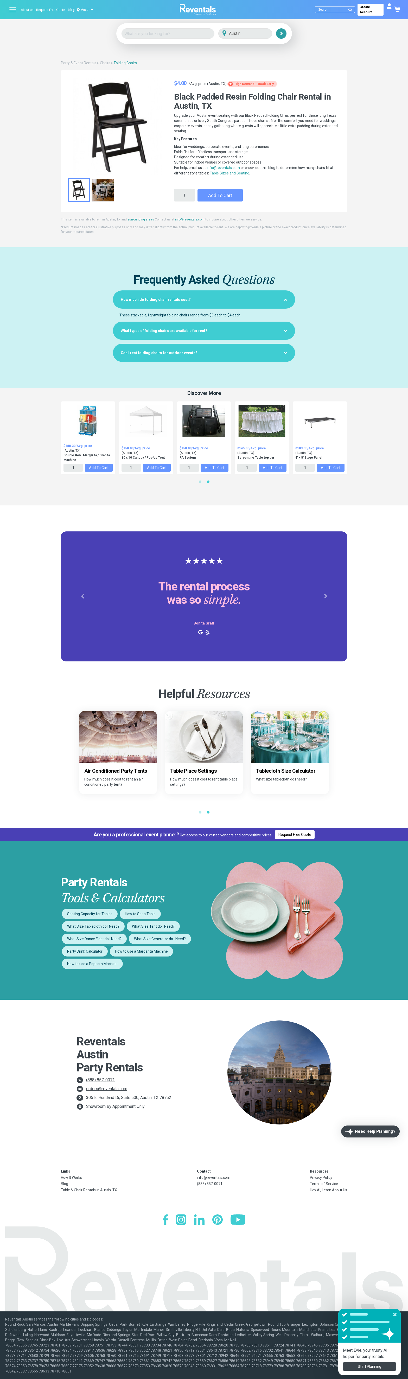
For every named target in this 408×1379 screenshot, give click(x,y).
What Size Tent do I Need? (153, 926)
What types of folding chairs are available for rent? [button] (204, 331)
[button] (82, 596)
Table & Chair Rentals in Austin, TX (89, 1190)
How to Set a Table (140, 914)
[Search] (336, 9)
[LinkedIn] (199, 1220)
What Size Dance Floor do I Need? (94, 939)
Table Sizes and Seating (229, 173)
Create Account (366, 9)
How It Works (71, 1177)
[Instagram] (181, 1220)
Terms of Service (324, 1184)
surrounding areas (141, 219)
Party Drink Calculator (85, 951)
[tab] (204, 299)
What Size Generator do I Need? (160, 939)
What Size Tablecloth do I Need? (93, 926)
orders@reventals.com (106, 1088)
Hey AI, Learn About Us (328, 1190)
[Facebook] (165, 1220)
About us (27, 10)
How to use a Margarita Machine (141, 951)
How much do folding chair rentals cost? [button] (204, 299)
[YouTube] (238, 1220)
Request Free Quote (50, 10)
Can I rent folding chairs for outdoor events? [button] (204, 353)
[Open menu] (13, 9)
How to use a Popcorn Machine (92, 964)
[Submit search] (350, 9)
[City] (252, 34)
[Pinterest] (217, 1220)
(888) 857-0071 (100, 1079)
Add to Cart (220, 195)
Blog (71, 10)
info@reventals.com (223, 168)
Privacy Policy (321, 1177)
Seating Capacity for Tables (89, 914)
